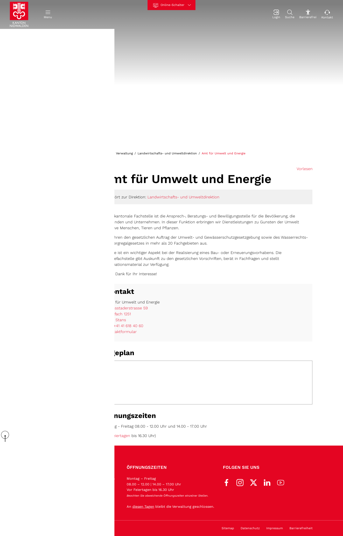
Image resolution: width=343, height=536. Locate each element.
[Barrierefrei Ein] (308, 14)
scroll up (6, 436)
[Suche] (290, 14)
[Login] (276, 14)
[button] (48, 14)
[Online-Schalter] (171, 5)
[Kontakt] (327, 14)
